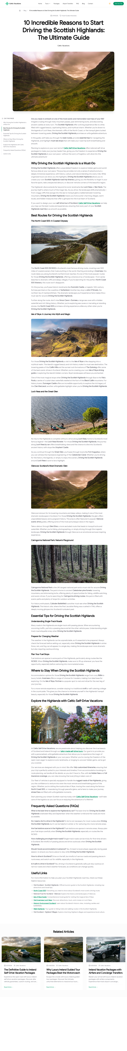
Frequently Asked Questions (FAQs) (14, 150)
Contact (90, 3)
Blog (83, 3)
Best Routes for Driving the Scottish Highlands (14, 129)
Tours (47, 3)
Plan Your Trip (118, 3)
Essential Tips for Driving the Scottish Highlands (14, 134)
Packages (57, 3)
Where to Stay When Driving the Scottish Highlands (13, 140)
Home (40, 3)
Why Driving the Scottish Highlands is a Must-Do (14, 123)
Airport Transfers (68, 3)
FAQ (77, 3)
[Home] (20, 10)
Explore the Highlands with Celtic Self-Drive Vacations (13, 146)
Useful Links (7, 154)
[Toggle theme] (110, 4)
